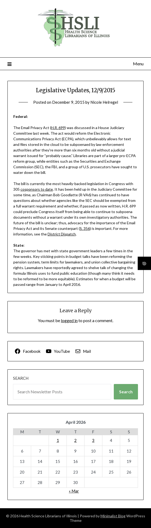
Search (20, 378)
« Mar (74, 491)
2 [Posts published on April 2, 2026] (75, 440)
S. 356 (85, 228)
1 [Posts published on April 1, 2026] (58, 440)
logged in (69, 320)
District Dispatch (62, 234)
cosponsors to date (36, 189)
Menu (138, 63)
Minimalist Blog (112, 516)
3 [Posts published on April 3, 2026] (93, 440)
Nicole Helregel (104, 102)
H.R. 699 (58, 127)
